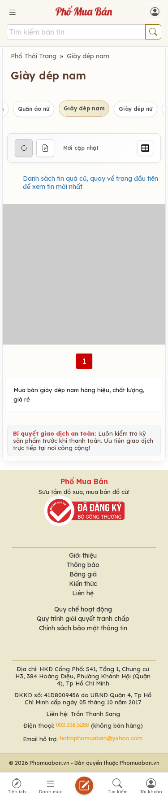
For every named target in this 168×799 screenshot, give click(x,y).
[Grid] (145, 148)
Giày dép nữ (135, 108)
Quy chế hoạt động (83, 609)
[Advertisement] (84, 274)
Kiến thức (83, 584)
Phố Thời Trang (33, 56)
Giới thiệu (83, 555)
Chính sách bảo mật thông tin (83, 628)
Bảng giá (83, 574)
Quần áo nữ (33, 108)
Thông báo (82, 565)
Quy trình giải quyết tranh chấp (83, 619)
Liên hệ (83, 593)
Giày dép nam (88, 56)
